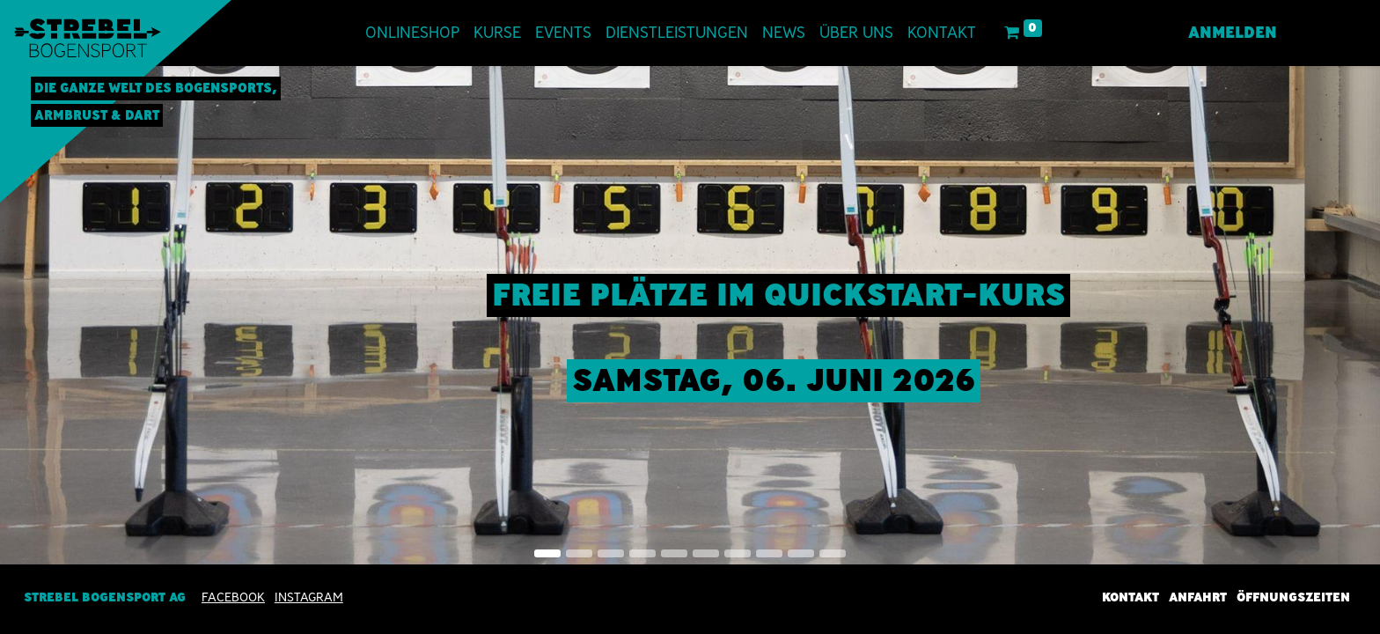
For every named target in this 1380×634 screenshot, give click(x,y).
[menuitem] (412, 33)
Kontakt (1130, 597)
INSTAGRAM (309, 597)
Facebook (233, 597)
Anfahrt (1198, 597)
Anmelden (1232, 32)
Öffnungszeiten (1293, 597)
